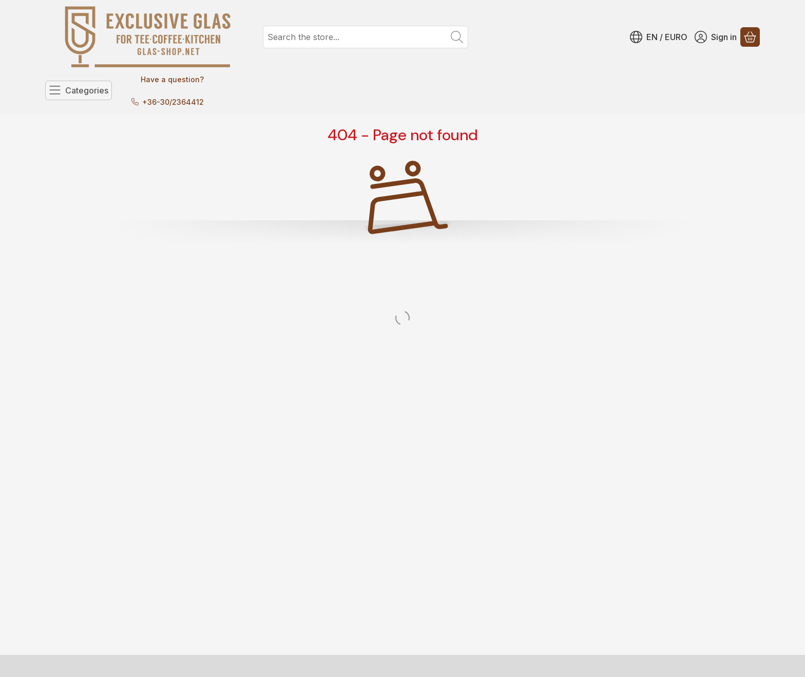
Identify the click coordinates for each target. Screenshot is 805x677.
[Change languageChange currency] (658, 37)
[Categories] (78, 90)
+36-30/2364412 (173, 102)
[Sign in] (715, 37)
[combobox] (365, 37)
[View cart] (750, 37)
